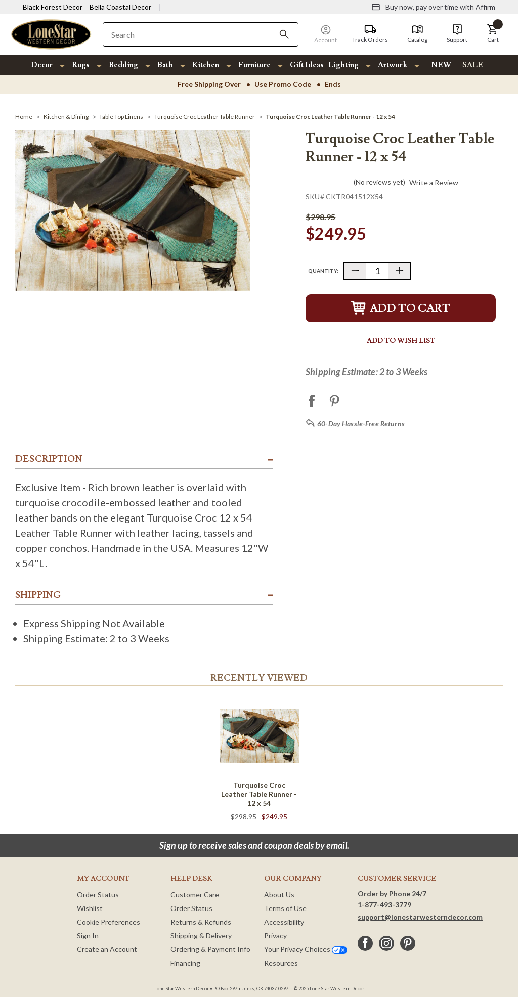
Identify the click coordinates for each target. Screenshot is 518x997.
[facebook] (365, 943)
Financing (185, 963)
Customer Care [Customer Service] (194, 894)
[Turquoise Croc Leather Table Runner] (204, 116)
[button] (493, 34)
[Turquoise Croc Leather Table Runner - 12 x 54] (330, 116)
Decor (42, 65)
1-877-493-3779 (384, 904)
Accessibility (284, 922)
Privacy (275, 935)
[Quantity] (377, 271)
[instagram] (386, 943)
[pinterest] (407, 943)
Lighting (343, 65)
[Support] (457, 34)
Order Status (98, 894)
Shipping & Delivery (201, 935)
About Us (279, 894)
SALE (472, 65)
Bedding (123, 65)
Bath (165, 65)
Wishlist (90, 908)
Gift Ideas (307, 65)
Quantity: (323, 270)
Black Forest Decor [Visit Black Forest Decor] (52, 7)
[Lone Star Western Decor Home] (51, 33)
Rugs (81, 65)
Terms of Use (285, 908)
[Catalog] (417, 34)
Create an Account (107, 949)
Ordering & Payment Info (210, 949)
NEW (441, 65)
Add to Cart (400, 308)
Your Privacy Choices (305, 949)
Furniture (254, 65)
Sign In (88, 935)
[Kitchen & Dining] (66, 116)
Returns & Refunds (200, 922)
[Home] (23, 116)
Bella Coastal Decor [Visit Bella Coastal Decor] (120, 7)
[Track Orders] (370, 34)
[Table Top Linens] (121, 116)
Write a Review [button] (433, 182)
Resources (281, 963)
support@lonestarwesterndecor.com (420, 917)
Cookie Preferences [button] (108, 922)
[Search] (284, 34)
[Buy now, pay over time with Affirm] (433, 7)
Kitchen (205, 65)
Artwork (392, 65)
